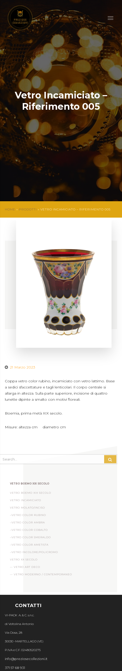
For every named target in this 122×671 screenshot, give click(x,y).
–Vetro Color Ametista (29, 546)
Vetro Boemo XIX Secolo (30, 494)
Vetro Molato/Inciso (27, 509)
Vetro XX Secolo (24, 561)
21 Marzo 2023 (22, 367)
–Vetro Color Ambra (27, 523)
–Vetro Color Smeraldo (30, 538)
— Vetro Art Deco (25, 568)
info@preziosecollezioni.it (26, 659)
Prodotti (28, 209)
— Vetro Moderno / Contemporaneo (41, 575)
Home (10, 209)
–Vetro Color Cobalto (29, 531)
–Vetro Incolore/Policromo (34, 553)
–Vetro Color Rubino (28, 516)
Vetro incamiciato (25, 501)
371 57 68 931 (15, 668)
